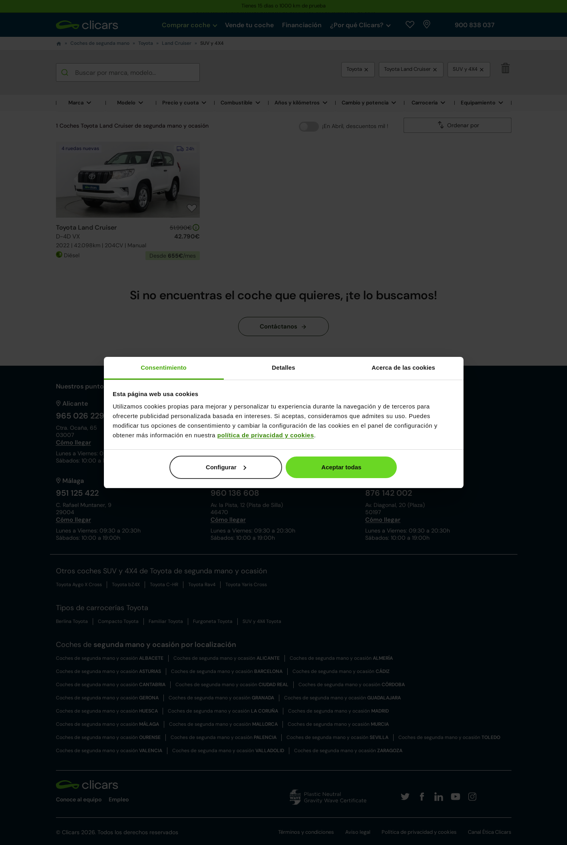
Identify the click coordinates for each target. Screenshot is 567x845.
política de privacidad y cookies (265, 435)
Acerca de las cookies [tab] (403, 367)
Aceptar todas (341, 467)
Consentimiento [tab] (164, 367)
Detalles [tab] (283, 367)
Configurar (226, 467)
